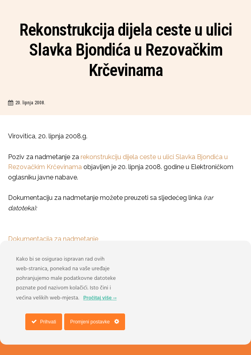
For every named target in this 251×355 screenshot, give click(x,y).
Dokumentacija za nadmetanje (53, 239)
